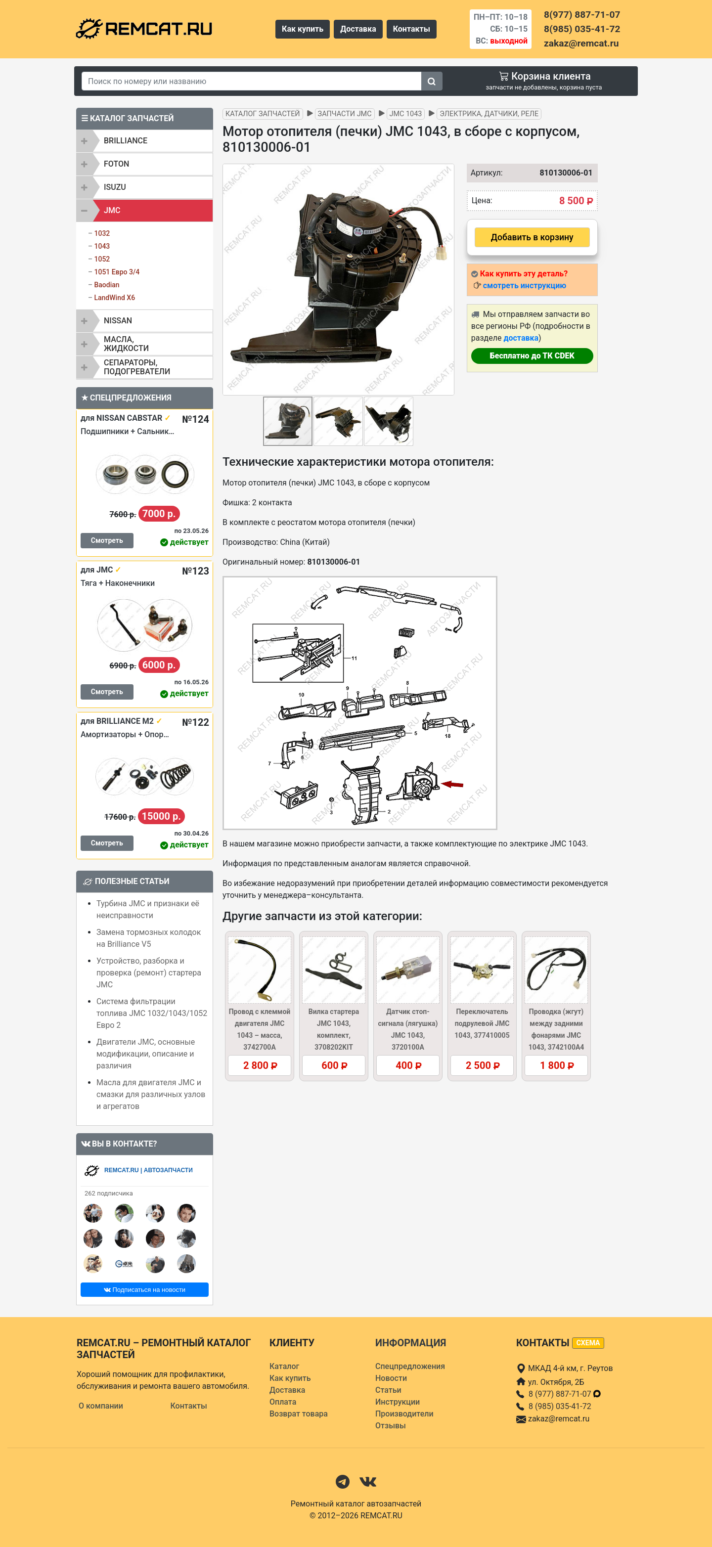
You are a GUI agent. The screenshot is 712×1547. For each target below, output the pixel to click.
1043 (102, 246)
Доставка (358, 29)
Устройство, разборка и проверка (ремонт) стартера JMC (148, 972)
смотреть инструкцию (524, 285)
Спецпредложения (410, 1366)
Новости (391, 1378)
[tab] (144, 141)
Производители (404, 1413)
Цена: (482, 200)
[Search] (252, 81)
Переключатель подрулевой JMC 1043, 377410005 (481, 1023)
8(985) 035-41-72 (582, 29)
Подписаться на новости (144, 1289)
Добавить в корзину (532, 237)
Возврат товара (298, 1413)
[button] (445, 279)
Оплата (282, 1402)
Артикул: (484, 172)
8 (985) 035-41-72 (560, 1406)
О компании (101, 1406)
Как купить (302, 29)
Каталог (284, 1366)
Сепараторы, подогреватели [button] (137, 367)
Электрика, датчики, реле (489, 114)
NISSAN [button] (118, 320)
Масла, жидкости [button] (126, 344)
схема (588, 1343)
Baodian (106, 285)
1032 (102, 233)
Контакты (411, 29)
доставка (520, 338)
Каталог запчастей (262, 114)
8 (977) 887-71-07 (565, 1394)
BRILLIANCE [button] (125, 140)
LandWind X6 (114, 298)
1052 (102, 259)
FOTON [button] (116, 164)
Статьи (388, 1390)
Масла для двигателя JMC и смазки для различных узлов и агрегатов (150, 1094)
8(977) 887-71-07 (582, 14)
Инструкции (397, 1402)
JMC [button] (112, 210)
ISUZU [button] (115, 187)
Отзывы (390, 1425)
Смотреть (107, 540)
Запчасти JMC (345, 114)
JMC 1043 (406, 114)
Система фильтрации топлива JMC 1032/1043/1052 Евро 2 (151, 1013)
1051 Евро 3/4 (116, 272)
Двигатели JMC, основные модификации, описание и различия (145, 1053)
